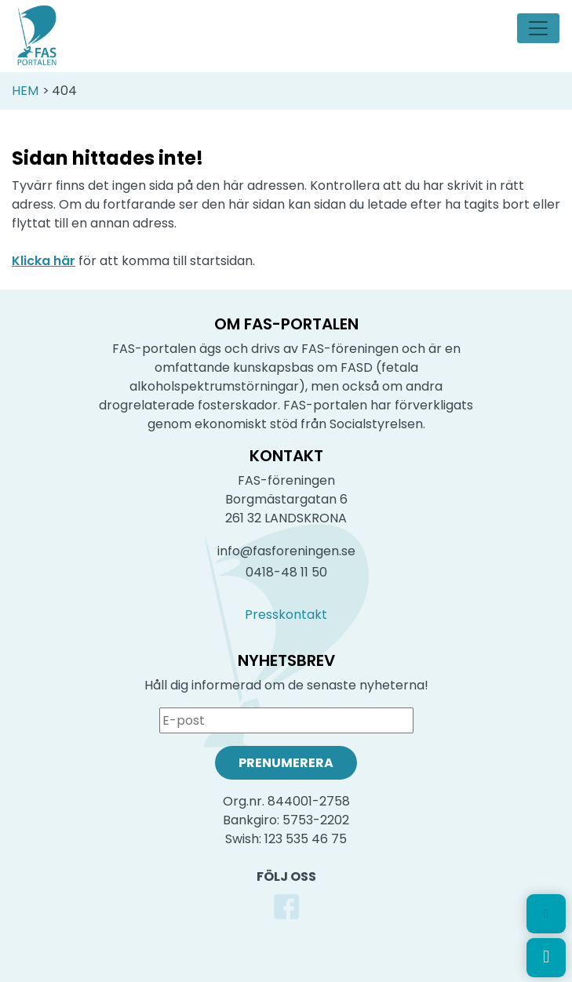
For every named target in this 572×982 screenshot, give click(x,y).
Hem (25, 91)
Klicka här (43, 261)
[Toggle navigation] (538, 28)
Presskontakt (286, 615)
